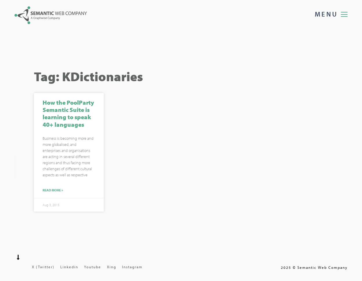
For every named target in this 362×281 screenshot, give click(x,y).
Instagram (132, 266)
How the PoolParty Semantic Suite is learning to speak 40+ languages (68, 113)
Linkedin (69, 266)
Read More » (53, 190)
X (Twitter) (43, 266)
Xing (111, 266)
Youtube (92, 266)
